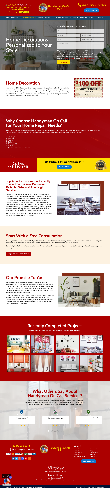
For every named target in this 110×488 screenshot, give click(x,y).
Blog (91, 18)
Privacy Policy (69, 59)
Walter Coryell (88, 415)
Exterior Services (45, 18)
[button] (75, 88)
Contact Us (99, 18)
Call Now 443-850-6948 (18, 165)
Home (7, 18)
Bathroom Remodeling (63, 18)
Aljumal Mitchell (55, 415)
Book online (91, 10)
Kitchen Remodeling (80, 18)
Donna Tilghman (21, 415)
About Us (15, 18)
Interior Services (29, 18)
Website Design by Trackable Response (35, 487)
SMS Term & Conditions (87, 59)
